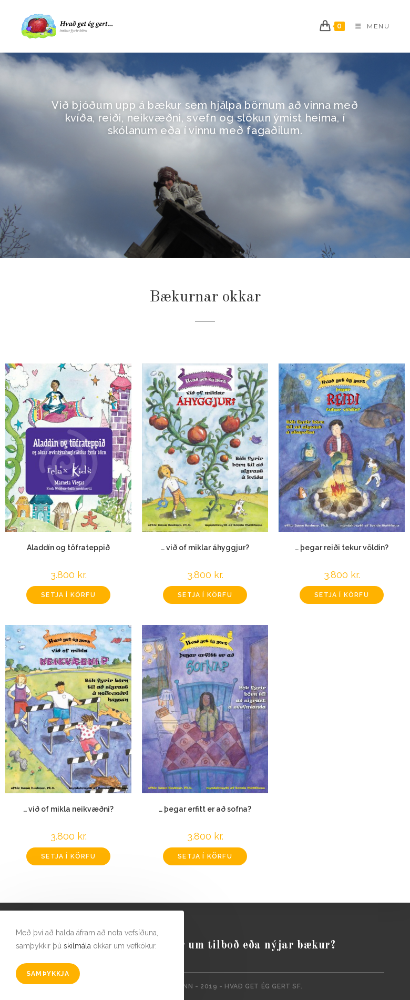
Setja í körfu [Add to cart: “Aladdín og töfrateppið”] (68, 595)
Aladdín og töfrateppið (68, 547)
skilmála (77, 946)
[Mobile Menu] (368, 26)
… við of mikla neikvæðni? (68, 809)
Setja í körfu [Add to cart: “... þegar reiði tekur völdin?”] (341, 595)
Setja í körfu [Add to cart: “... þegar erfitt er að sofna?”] (205, 856)
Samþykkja (47, 973)
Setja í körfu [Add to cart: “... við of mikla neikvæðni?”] (68, 856)
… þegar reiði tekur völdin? (341, 547)
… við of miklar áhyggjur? (205, 547)
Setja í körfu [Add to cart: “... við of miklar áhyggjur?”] (205, 595)
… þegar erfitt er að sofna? (205, 809)
